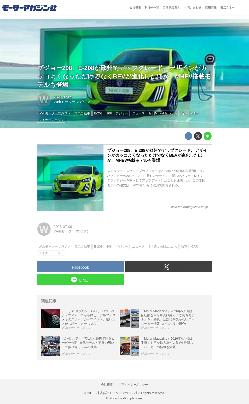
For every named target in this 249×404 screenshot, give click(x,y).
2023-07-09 (63, 97)
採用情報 (211, 7)
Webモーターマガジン (72, 102)
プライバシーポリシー (133, 384)
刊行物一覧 (152, 7)
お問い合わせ (192, 7)
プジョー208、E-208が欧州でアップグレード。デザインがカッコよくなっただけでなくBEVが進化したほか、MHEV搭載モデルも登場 (124, 76)
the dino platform (130, 398)
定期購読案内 (171, 7)
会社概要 (135, 7)
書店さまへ (227, 7)
